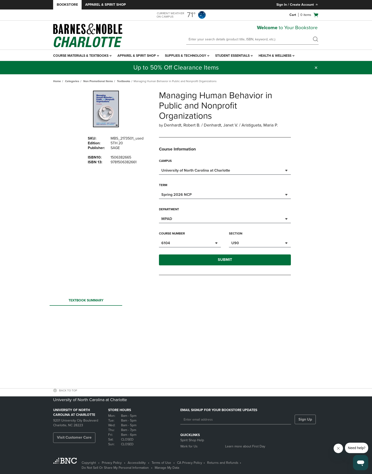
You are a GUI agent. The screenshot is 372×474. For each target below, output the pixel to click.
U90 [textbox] (235, 243)
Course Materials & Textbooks (80, 56)
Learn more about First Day (245, 446)
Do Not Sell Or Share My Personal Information (115, 468)
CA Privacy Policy (189, 463)
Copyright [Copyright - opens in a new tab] (89, 463)
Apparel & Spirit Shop (105, 4)
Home (57, 81)
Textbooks (123, 81)
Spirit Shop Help (192, 440)
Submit (225, 259)
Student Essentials (232, 56)
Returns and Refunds (222, 463)
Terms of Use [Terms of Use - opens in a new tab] (161, 463)
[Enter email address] (235, 419)
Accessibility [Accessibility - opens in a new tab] (137, 463)
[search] (315, 39)
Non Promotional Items (98, 81)
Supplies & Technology (185, 56)
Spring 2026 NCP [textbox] (176, 194)
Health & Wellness (275, 56)
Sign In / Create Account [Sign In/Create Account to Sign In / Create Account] (297, 4)
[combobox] (225, 170)
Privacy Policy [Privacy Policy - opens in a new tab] (112, 463)
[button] (316, 67)
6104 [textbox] (165, 243)
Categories (72, 81)
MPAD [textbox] (166, 218)
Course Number (172, 233)
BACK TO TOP (68, 390)
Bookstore (67, 4)
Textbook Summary (85, 302)
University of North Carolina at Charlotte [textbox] (195, 170)
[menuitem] (83, 56)
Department (169, 209)
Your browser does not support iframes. (187, 325)
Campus (165, 161)
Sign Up (305, 419)
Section (235, 233)
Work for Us (189, 446)
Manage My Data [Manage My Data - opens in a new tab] (167, 468)
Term (163, 185)
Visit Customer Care (74, 437)
